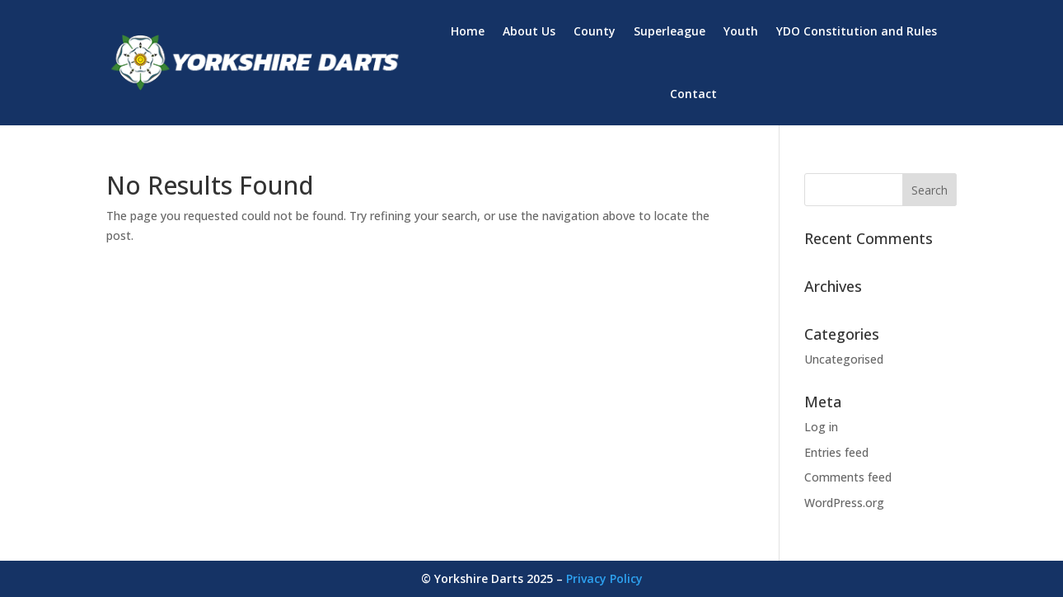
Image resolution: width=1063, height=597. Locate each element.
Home (468, 31)
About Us (529, 31)
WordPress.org (844, 502)
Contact (693, 93)
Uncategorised (843, 359)
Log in (821, 427)
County (595, 31)
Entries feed (836, 452)
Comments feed (848, 477)
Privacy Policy (604, 578)
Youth (740, 31)
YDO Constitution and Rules (856, 31)
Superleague (669, 31)
